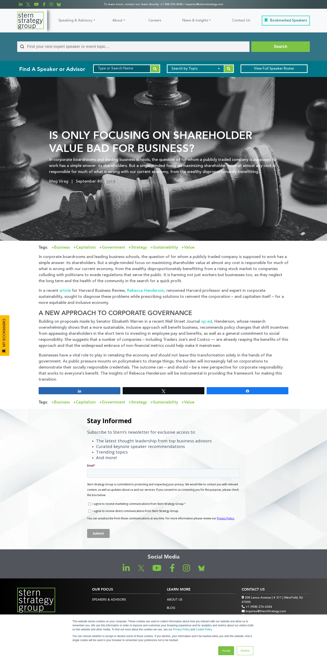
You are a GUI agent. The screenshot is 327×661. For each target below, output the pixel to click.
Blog (171, 608)
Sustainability (165, 247)
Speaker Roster (274, 68)
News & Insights (195, 20)
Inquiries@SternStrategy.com (264, 611)
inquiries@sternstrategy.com (204, 4)
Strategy (139, 247)
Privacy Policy (181, 629)
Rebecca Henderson (145, 291)
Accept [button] (226, 650)
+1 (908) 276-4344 (257, 607)
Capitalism (86, 247)
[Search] (280, 46)
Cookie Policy (204, 629)
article (65, 291)
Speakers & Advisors (109, 599)
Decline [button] (245, 650)
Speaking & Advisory (75, 20)
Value (189, 247)
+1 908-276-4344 (171, 4)
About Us (174, 599)
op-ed (206, 322)
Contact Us (241, 20)
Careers (154, 20)
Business (62, 247)
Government (113, 247)
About (117, 20)
